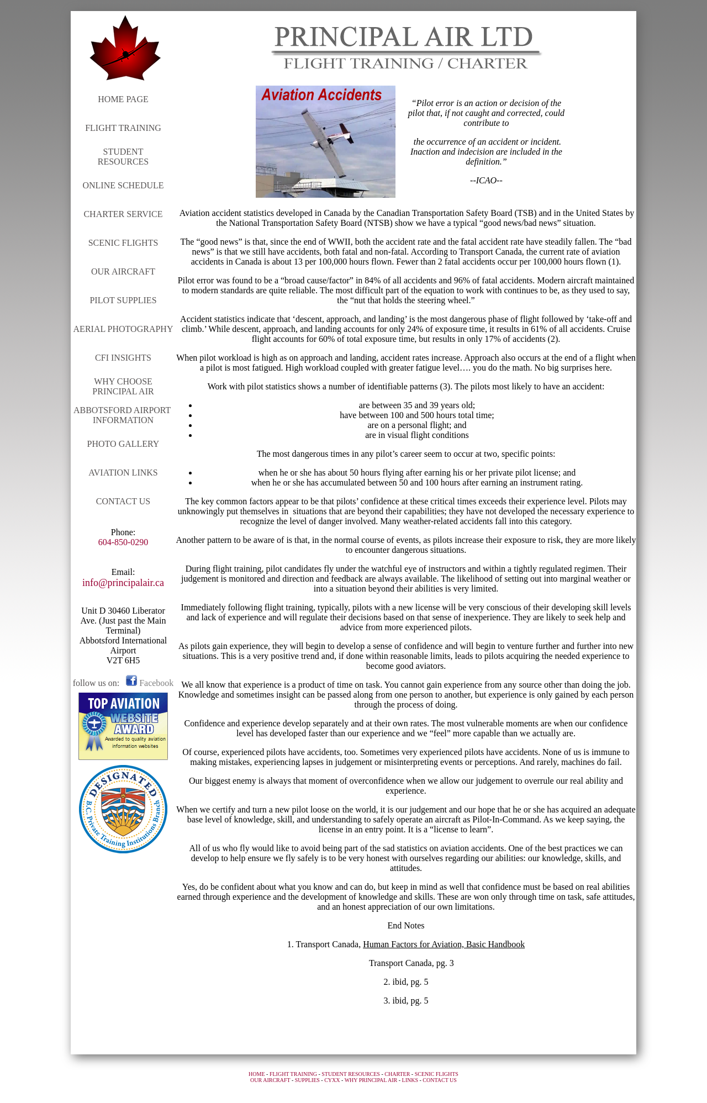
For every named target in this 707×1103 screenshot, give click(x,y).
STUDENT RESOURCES (123, 156)
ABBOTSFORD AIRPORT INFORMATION (123, 415)
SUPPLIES (307, 1080)
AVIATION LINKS (122, 472)
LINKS (410, 1080)
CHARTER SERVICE (122, 214)
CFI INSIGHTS (123, 357)
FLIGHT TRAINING (123, 128)
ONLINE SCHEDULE (122, 185)
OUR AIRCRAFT (123, 271)
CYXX (332, 1080)
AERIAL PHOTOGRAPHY (123, 329)
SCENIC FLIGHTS (123, 242)
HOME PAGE (123, 99)
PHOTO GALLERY (123, 443)
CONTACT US (123, 501)
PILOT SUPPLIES (122, 300)
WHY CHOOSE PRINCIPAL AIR (123, 386)
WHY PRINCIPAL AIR (371, 1080)
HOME (257, 1074)
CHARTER (397, 1074)
